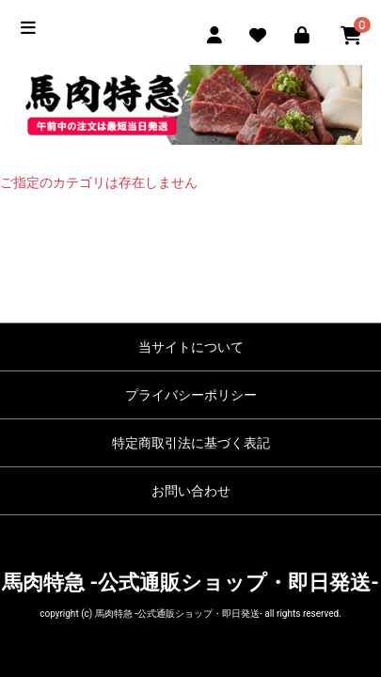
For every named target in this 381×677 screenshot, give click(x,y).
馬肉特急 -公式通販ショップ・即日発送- (190, 582)
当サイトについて (191, 346)
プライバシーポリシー (191, 394)
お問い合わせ (190, 490)
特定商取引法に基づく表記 (191, 442)
